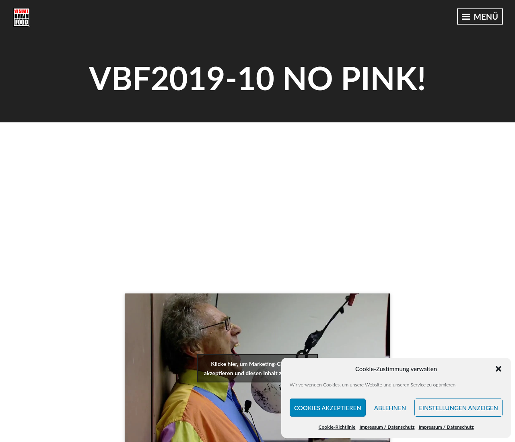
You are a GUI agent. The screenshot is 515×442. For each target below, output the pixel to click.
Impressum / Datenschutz (386, 427)
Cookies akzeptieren (327, 407)
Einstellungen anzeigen (458, 407)
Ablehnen (390, 407)
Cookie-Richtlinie (337, 427)
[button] (498, 369)
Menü (480, 16)
